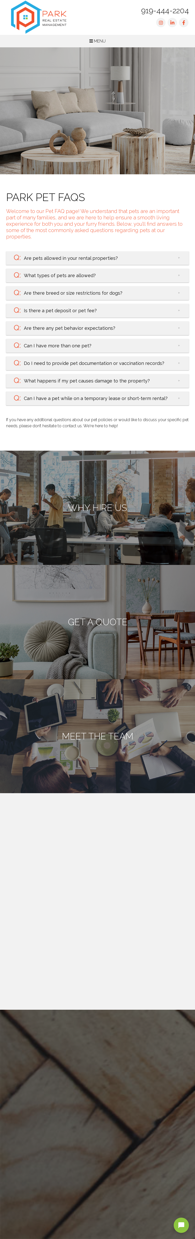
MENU (97, 41)
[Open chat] (181, 1225)
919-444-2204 (165, 10)
